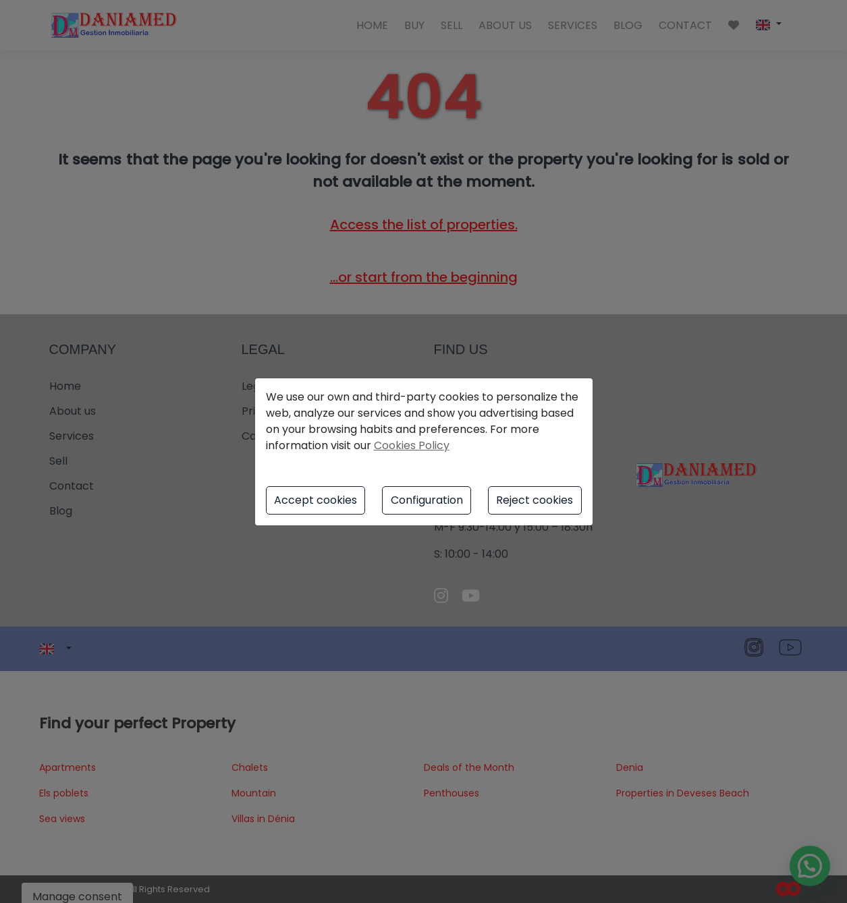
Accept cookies (315, 500)
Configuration (427, 500)
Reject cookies (534, 500)
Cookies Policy (411, 445)
